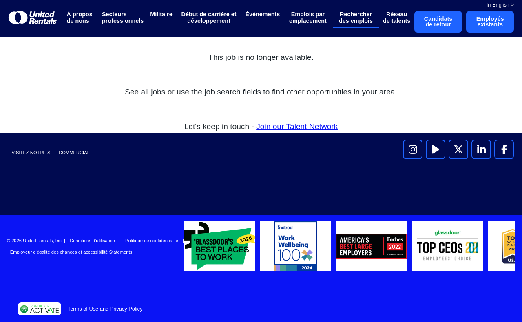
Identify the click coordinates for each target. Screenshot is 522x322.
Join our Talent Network (297, 126)
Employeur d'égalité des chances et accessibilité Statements (71, 252)
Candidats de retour (438, 21)
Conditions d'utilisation (92, 240)
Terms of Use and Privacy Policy (105, 309)
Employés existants (490, 21)
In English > (500, 5)
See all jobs (145, 92)
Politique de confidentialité (151, 240)
